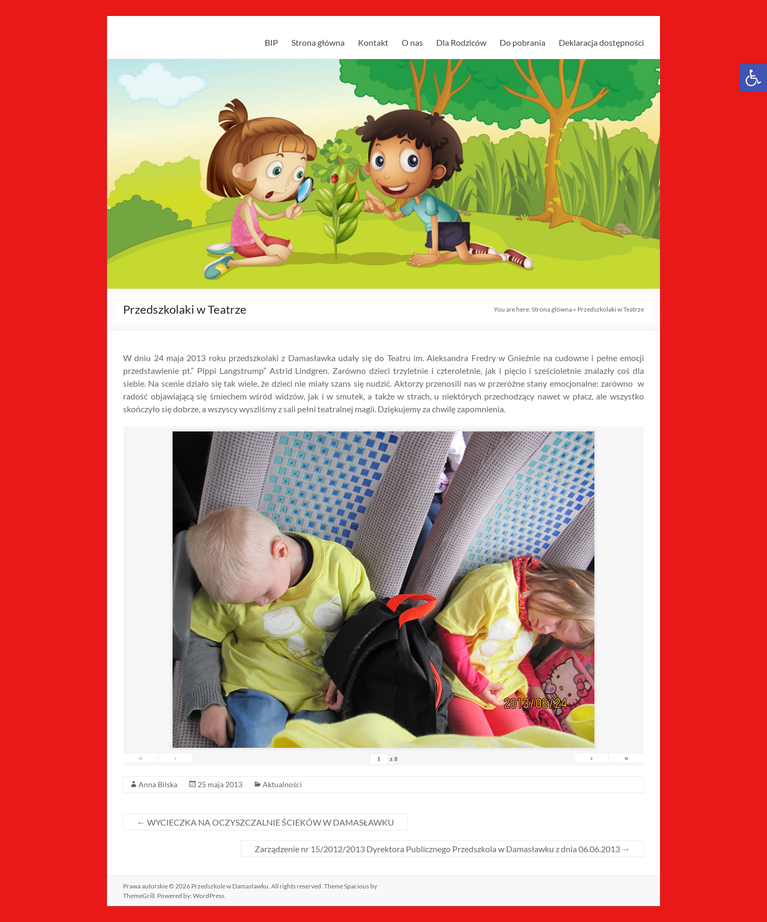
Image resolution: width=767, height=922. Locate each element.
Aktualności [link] (282, 784)
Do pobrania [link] (522, 42)
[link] (753, 78)
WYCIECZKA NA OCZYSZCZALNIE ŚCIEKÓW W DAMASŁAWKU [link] (265, 822)
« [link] (142, 758)
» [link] (625, 758)
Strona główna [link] (318, 42)
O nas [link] (412, 42)
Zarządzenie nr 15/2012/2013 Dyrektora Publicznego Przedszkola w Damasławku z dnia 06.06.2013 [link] (442, 849)
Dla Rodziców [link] (461, 42)
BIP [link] (271, 42)
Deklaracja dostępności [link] (601, 42)
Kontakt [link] (373, 42)
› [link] (586, 758)
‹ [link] (180, 758)
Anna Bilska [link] (157, 784)
